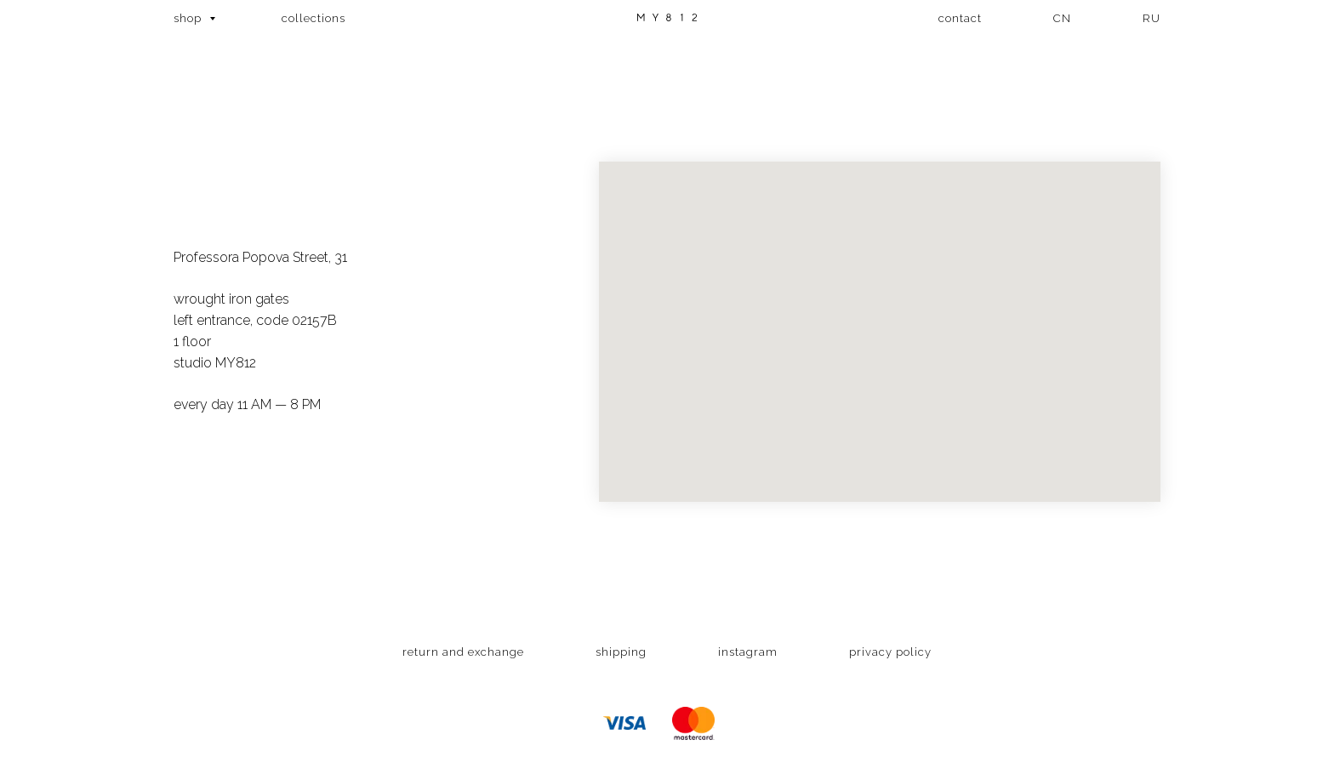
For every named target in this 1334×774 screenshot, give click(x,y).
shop (189, 18)
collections (313, 18)
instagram (748, 652)
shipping (621, 652)
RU (1151, 18)
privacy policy (890, 652)
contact (960, 18)
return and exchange (463, 652)
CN (1062, 18)
